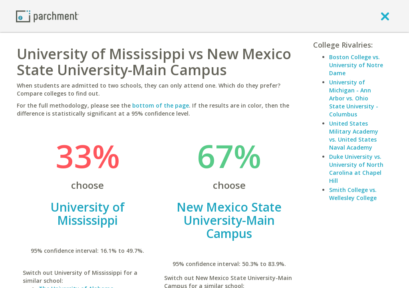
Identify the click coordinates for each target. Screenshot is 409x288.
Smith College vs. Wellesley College (353, 194)
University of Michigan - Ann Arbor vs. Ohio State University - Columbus (353, 98)
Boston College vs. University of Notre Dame (356, 65)
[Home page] (47, 16)
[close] (385, 16)
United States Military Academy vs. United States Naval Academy (353, 135)
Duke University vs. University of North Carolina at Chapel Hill (356, 168)
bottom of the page (160, 105)
